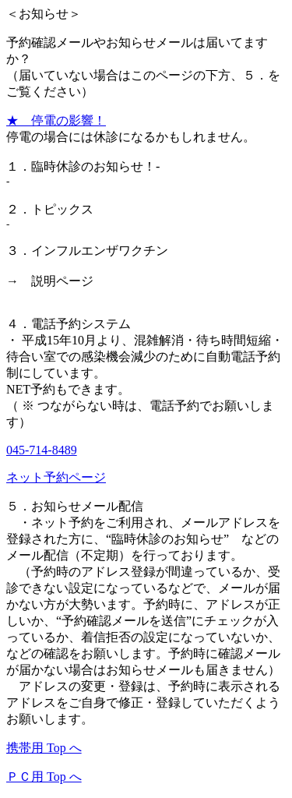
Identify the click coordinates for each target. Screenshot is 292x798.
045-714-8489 (41, 450)
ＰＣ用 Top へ (44, 776)
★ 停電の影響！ (56, 120)
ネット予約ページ (56, 477)
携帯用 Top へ (44, 747)
